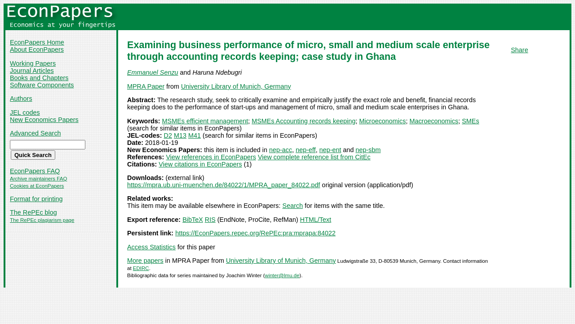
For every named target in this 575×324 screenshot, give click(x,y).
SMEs (470, 121)
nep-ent (330, 149)
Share (519, 50)
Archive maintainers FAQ (38, 178)
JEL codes (25, 112)
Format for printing (36, 198)
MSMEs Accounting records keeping (303, 121)
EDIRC (141, 268)
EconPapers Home (37, 42)
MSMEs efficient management (205, 121)
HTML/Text (316, 219)
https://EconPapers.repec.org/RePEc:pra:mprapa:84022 (255, 233)
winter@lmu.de (282, 275)
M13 (180, 135)
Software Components (42, 85)
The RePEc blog (33, 212)
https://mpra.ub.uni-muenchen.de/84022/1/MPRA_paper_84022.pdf (223, 185)
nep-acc (280, 149)
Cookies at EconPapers (37, 186)
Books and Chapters (39, 77)
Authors (21, 98)
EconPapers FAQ (35, 171)
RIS (210, 219)
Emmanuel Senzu (152, 72)
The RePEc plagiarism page (42, 220)
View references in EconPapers (211, 157)
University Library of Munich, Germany (236, 86)
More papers (145, 260)
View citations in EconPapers (200, 164)
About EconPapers (37, 49)
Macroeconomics (433, 121)
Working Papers (33, 63)
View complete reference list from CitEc (314, 157)
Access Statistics (151, 247)
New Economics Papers (44, 119)
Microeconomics (382, 121)
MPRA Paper (145, 86)
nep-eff (306, 149)
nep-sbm (368, 149)
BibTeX (192, 219)
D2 (168, 135)
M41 (194, 135)
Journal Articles (32, 70)
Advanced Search (35, 133)
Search (293, 205)
